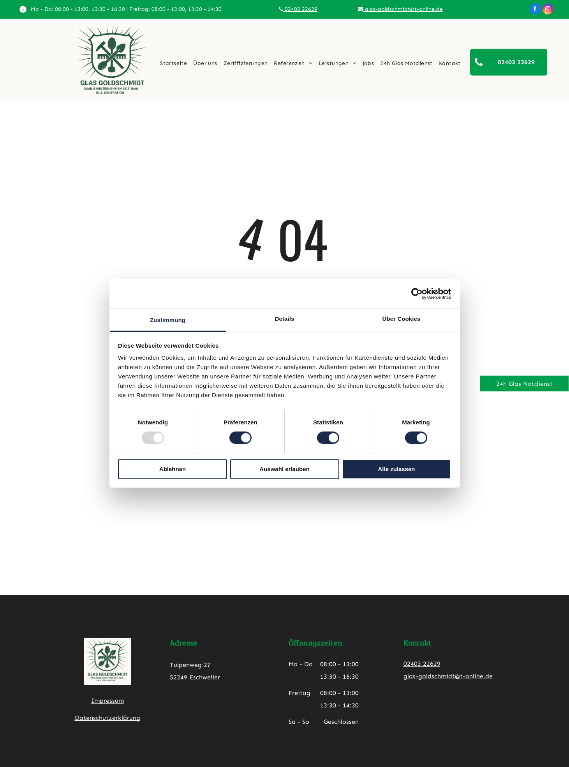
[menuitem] (173, 63)
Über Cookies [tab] (401, 318)
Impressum (107, 700)
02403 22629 (298, 9)
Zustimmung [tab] (167, 320)
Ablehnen (172, 469)
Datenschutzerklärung (107, 717)
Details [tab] (284, 318)
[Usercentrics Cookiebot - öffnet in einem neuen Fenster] (417, 293)
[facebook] (535, 10)
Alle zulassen (396, 469)
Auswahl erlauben (284, 469)
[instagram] (548, 10)
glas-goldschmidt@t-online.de (400, 9)
